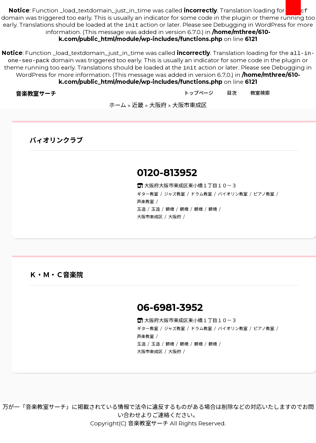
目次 (232, 96)
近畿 (137, 108)
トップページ (198, 96)
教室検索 (260, 96)
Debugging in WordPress (249, 25)
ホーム (117, 108)
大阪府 (158, 108)
